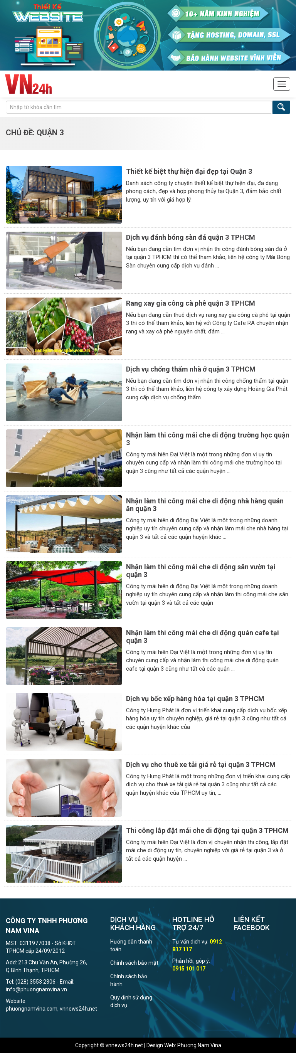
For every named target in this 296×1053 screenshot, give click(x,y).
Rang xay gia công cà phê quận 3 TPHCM (190, 303)
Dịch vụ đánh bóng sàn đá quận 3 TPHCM (190, 237)
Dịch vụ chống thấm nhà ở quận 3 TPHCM (191, 369)
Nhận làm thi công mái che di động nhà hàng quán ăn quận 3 (205, 505)
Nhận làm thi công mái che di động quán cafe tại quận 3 (202, 636)
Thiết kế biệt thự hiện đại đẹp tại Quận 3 (189, 171)
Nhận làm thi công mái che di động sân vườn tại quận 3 (201, 571)
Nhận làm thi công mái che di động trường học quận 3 (207, 439)
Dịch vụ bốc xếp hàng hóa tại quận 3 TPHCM (195, 699)
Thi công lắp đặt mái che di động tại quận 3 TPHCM (207, 830)
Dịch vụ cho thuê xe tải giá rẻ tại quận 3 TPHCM (201, 764)
